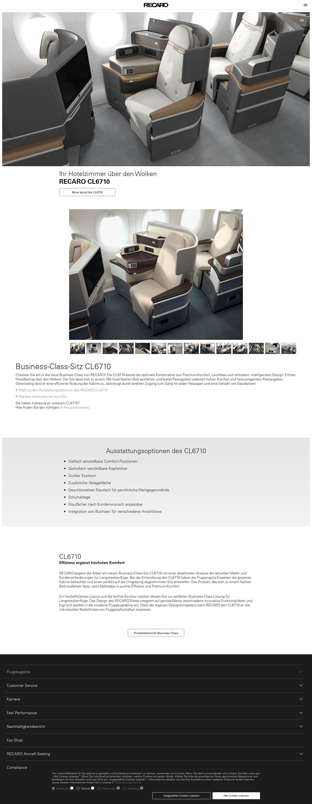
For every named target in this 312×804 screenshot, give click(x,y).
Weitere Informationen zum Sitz (43, 396)
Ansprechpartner (76, 407)
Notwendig (63, 788)
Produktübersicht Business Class (156, 633)
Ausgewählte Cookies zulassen (181, 795)
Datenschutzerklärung (128, 782)
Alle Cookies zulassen (236, 795)
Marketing (133, 788)
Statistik (85, 788)
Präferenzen (109, 788)
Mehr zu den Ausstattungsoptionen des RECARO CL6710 (63, 390)
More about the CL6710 (87, 192)
